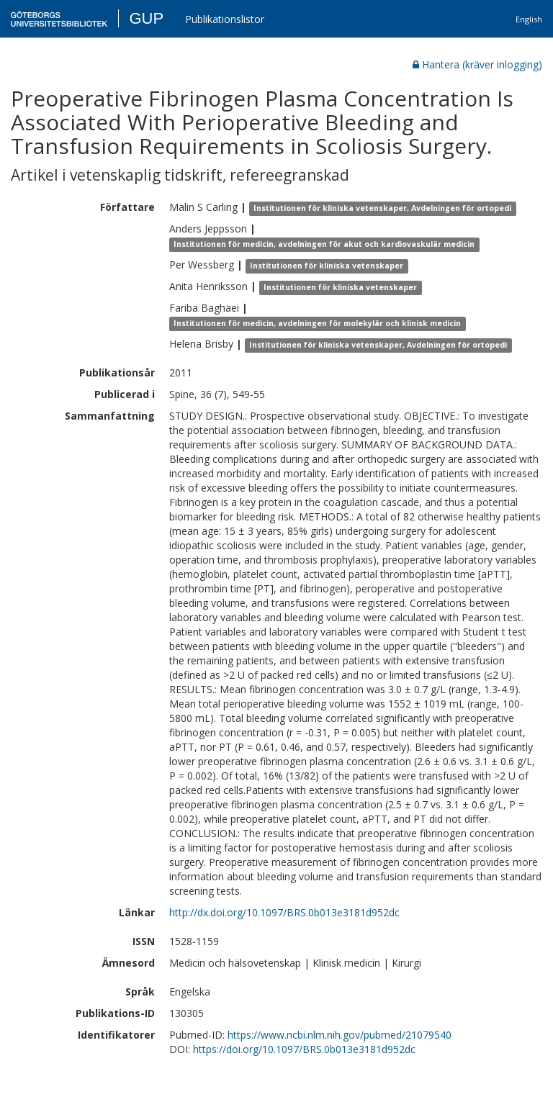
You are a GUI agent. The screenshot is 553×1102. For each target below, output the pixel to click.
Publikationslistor (224, 19)
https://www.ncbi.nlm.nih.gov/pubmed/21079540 (339, 1035)
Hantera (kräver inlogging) (477, 64)
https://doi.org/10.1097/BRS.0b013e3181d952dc (304, 1049)
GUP (146, 18)
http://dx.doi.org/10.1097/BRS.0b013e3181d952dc (284, 912)
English (529, 19)
